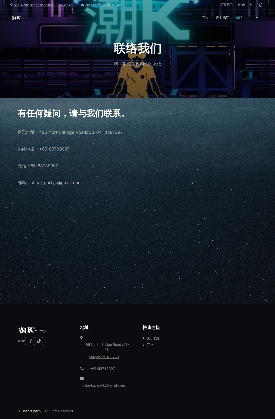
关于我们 (222, 17)
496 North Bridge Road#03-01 (106, 347)
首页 (205, 17)
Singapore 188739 (104, 357)
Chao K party (31, 411)
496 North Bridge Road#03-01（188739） (45, 5)
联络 (239, 17)
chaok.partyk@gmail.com (103, 5)
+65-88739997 (102, 368)
